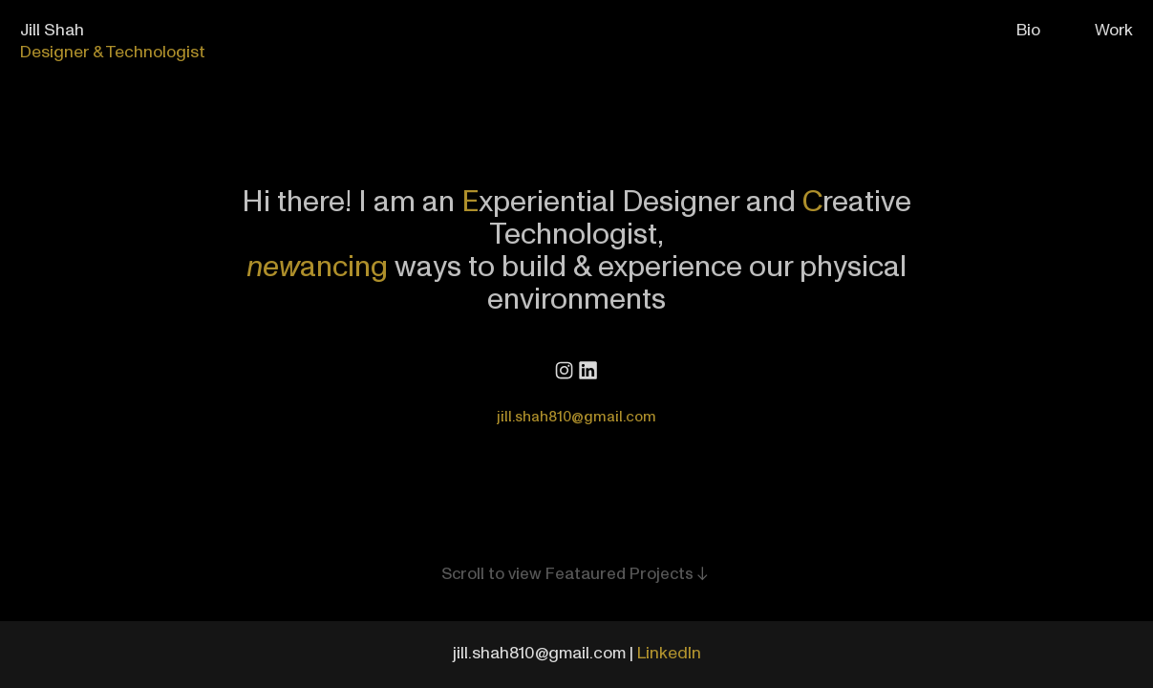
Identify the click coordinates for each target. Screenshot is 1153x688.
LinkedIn (669, 653)
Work (1114, 30)
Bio (1028, 30)
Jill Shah (52, 30)
